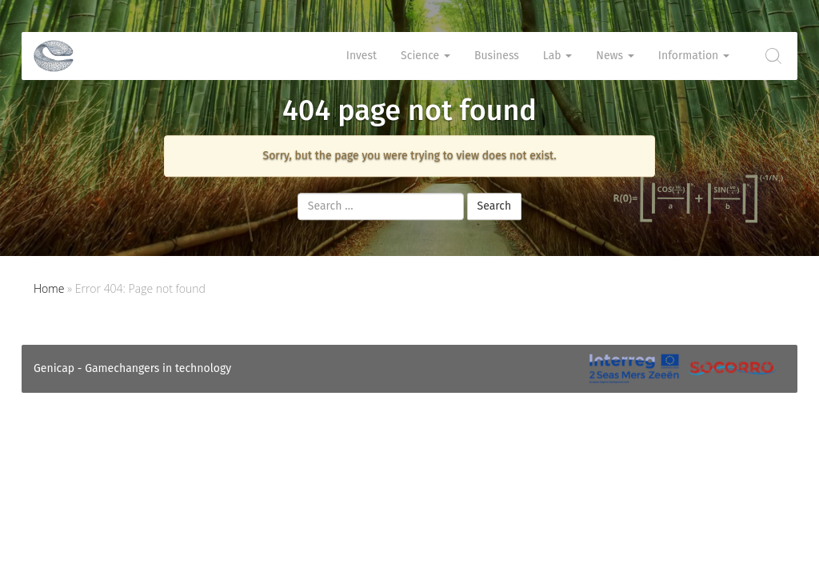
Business (496, 55)
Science (425, 55)
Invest (361, 55)
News (614, 55)
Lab (557, 55)
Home (49, 288)
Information (693, 55)
